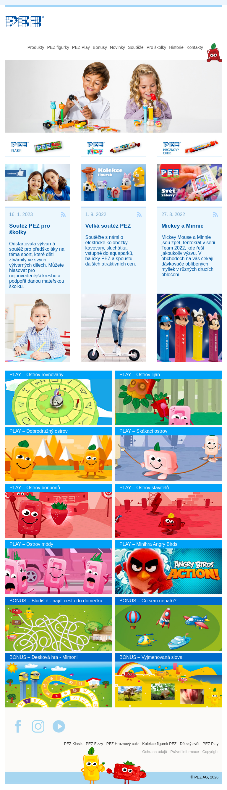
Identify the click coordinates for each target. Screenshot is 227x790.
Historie (176, 47)
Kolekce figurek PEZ (159, 743)
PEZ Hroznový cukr (122, 743)
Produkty (35, 47)
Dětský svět (189, 743)
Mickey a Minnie (182, 226)
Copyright (210, 751)
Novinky (117, 47)
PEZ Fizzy (94, 743)
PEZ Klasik (73, 743)
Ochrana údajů (154, 751)
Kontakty (195, 47)
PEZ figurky (58, 47)
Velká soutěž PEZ (108, 226)
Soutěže (136, 47)
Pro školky (156, 47)
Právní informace (184, 751)
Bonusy (100, 47)
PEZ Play (81, 47)
